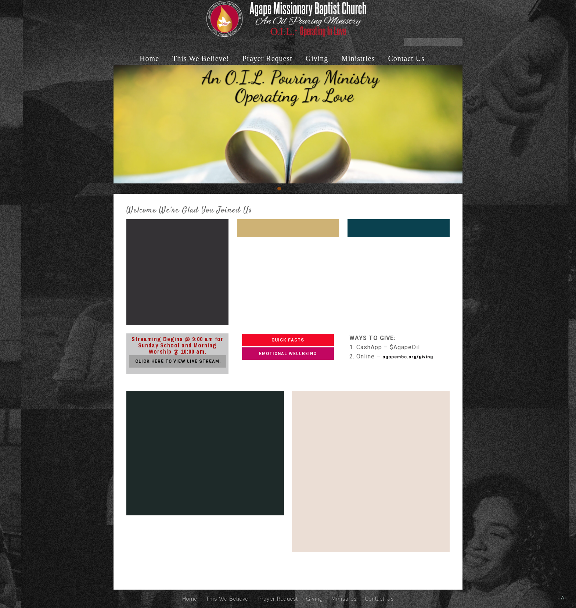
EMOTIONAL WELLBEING (288, 354)
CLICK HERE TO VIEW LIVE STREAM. (178, 361)
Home (149, 58)
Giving (317, 58)
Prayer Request (267, 58)
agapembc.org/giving (407, 357)
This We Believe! (200, 58)
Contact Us (406, 58)
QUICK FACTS (287, 340)
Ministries (358, 58)
